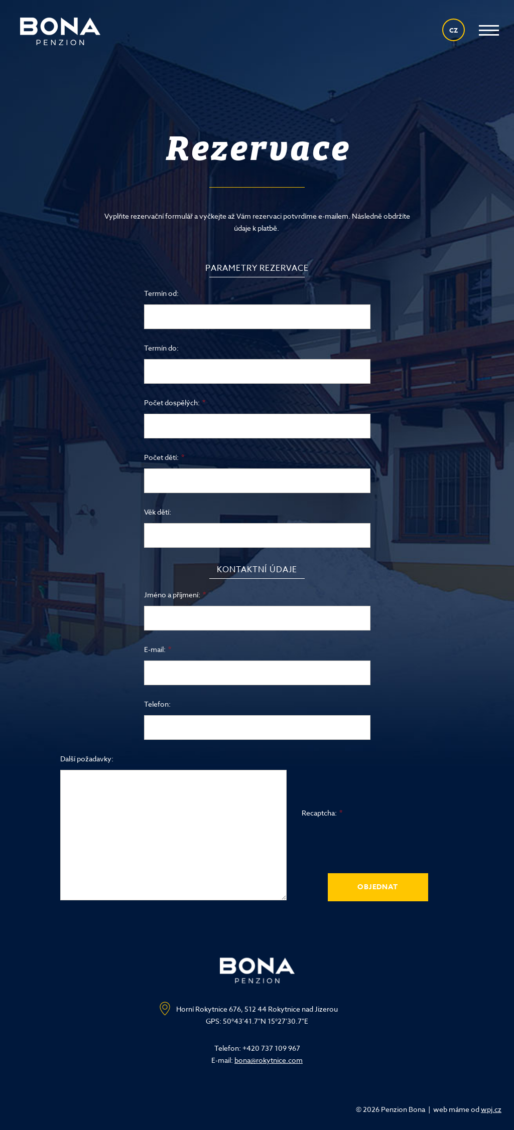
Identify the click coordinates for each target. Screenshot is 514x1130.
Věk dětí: (157, 512)
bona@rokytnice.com (268, 1060)
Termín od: (161, 293)
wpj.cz (491, 1109)
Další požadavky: (86, 758)
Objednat (377, 887)
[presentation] (378, 843)
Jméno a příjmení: (172, 594)
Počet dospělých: (172, 402)
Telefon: (157, 704)
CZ (453, 30)
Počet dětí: (161, 457)
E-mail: (155, 649)
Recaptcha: (319, 813)
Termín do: (161, 348)
